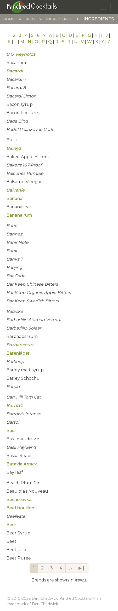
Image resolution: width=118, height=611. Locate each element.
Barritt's (14, 405)
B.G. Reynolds (20, 54)
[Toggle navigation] (103, 7)
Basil (11, 430)
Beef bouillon (20, 507)
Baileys (13, 148)
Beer (11, 524)
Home (8, 19)
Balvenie (15, 190)
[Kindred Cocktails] (32, 7)
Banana (14, 198)
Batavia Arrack (21, 464)
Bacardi (14, 70)
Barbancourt (20, 344)
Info (30, 19)
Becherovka (19, 499)
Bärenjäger (18, 353)
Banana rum (19, 215)
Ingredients (59, 19)
